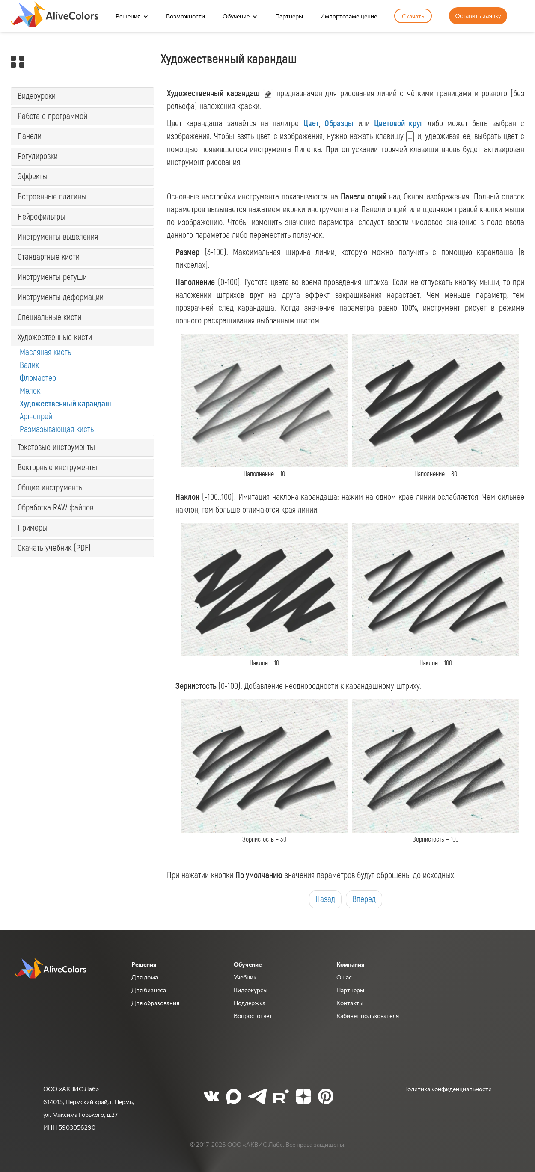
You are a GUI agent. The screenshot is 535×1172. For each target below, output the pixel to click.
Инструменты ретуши (52, 277)
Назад (325, 899)
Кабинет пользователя (367, 1015)
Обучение (236, 16)
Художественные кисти (55, 337)
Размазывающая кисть (57, 429)
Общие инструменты (51, 487)
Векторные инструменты (57, 467)
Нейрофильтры (41, 216)
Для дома (144, 977)
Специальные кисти (49, 317)
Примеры (33, 527)
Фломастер (38, 378)
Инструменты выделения (58, 236)
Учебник (245, 977)
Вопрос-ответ (253, 1015)
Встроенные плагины (52, 196)
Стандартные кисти (49, 257)
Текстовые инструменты (56, 447)
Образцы (339, 123)
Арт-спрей (36, 416)
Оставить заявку (478, 15)
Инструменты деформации (61, 297)
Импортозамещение (348, 16)
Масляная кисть (45, 352)
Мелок (30, 391)
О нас (344, 977)
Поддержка (249, 1002)
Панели (30, 136)
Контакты (349, 1002)
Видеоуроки (37, 96)
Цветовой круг (398, 123)
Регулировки (38, 156)
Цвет (311, 123)
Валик (29, 365)
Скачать (413, 16)
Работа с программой (52, 116)
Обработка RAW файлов (55, 507)
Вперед (364, 899)
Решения (128, 16)
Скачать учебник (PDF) (54, 548)
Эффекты (33, 176)
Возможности (185, 16)
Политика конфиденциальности (447, 1088)
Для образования (155, 1002)
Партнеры (289, 16)
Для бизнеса (148, 989)
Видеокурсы (251, 989)
